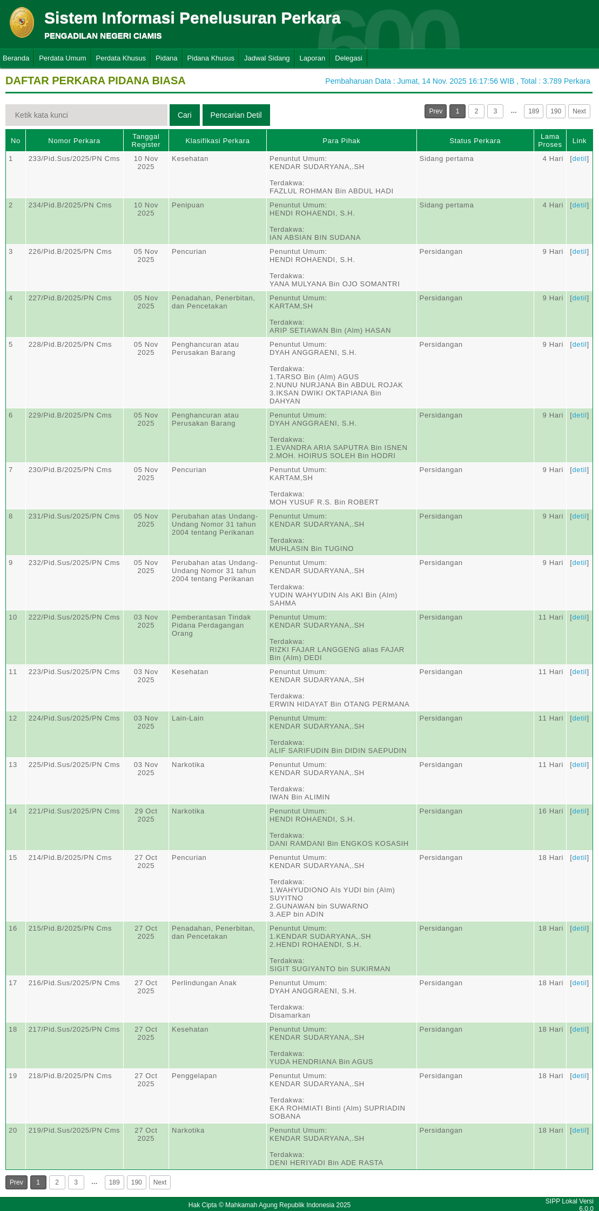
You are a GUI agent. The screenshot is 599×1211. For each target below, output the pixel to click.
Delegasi (348, 58)
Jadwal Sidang (267, 58)
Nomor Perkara (74, 141)
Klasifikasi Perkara (217, 141)
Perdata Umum (62, 58)
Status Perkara (475, 141)
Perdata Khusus (121, 58)
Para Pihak (341, 141)
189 (533, 111)
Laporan (313, 58)
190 (555, 111)
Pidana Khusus (210, 58)
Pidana (166, 58)
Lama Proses (550, 140)
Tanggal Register (146, 140)
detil (579, 158)
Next (579, 111)
